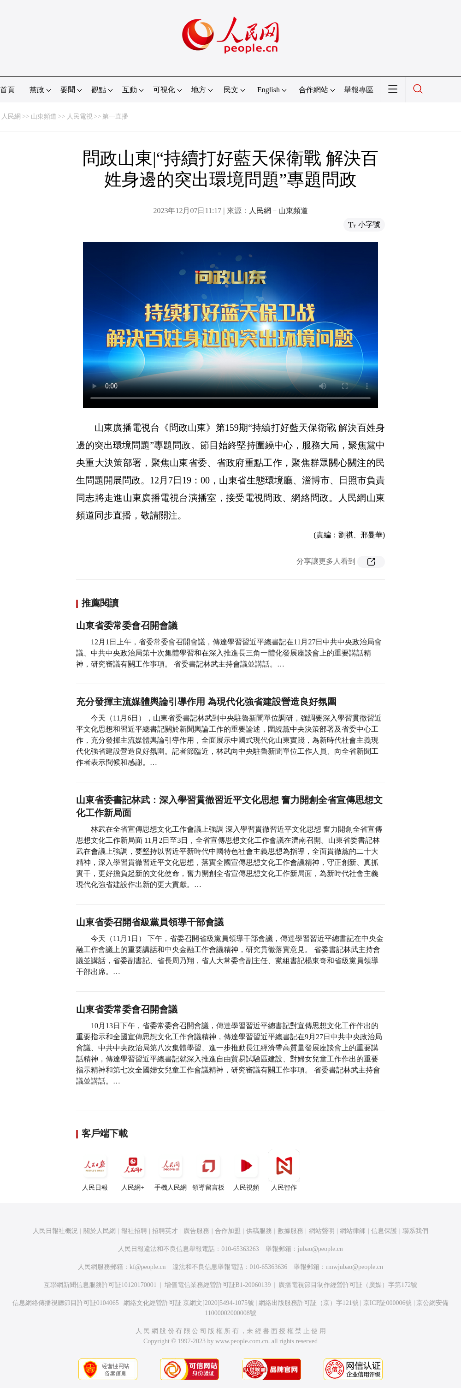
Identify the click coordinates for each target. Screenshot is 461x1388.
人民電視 (80, 116)
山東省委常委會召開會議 (126, 625)
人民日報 (95, 1170)
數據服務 (290, 1230)
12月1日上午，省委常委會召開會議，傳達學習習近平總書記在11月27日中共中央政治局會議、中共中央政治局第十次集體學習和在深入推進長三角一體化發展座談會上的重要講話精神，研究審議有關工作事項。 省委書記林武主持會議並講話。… (229, 653)
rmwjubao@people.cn (354, 1266)
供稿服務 (259, 1230)
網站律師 (353, 1230)
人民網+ (133, 1170)
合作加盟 (228, 1230)
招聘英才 (165, 1230)
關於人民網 (99, 1230)
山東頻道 (44, 116)
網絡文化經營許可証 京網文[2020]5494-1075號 (189, 1302)
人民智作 (284, 1170)
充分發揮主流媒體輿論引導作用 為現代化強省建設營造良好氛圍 (206, 702)
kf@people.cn (148, 1266)
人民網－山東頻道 (278, 210)
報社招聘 (134, 1230)
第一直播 (115, 116)
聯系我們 (415, 1230)
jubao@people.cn (320, 1248)
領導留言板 (208, 1170)
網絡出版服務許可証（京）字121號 (309, 1302)
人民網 (11, 116)
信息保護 (384, 1230)
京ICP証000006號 (387, 1302)
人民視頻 (246, 1170)
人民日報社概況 (55, 1230)
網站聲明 (322, 1230)
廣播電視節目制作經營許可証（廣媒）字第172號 (347, 1284)
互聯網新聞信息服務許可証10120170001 (100, 1284)
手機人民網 (170, 1170)
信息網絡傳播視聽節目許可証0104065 (65, 1302)
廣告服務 (196, 1230)
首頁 (7, 90)
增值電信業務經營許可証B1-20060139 (218, 1284)
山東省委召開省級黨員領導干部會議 (151, 922)
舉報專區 (358, 90)
